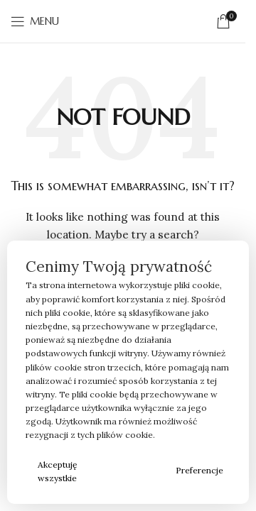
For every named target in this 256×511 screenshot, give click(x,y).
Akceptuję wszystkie (58, 471)
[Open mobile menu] (35, 21)
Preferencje (199, 470)
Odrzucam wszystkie (129, 471)
